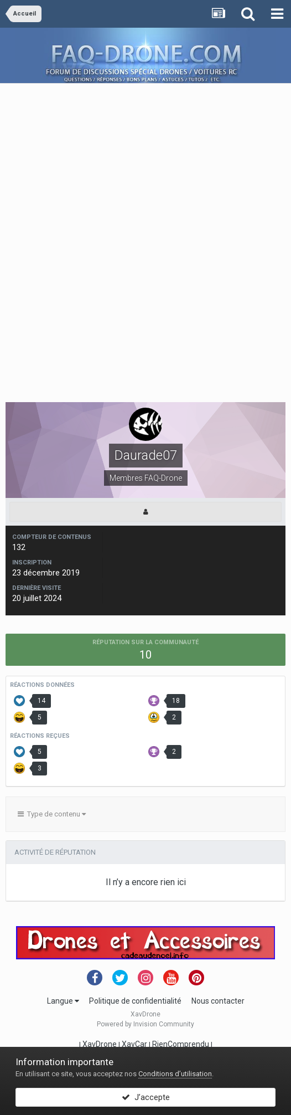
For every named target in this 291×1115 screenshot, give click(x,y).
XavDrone (99, 1044)
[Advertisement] (145, 161)
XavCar (134, 1044)
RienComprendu (180, 1044)
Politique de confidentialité (135, 1000)
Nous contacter (218, 1000)
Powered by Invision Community (145, 1024)
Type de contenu (52, 814)
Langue (63, 1000)
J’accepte (146, 1097)
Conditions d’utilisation (175, 1074)
